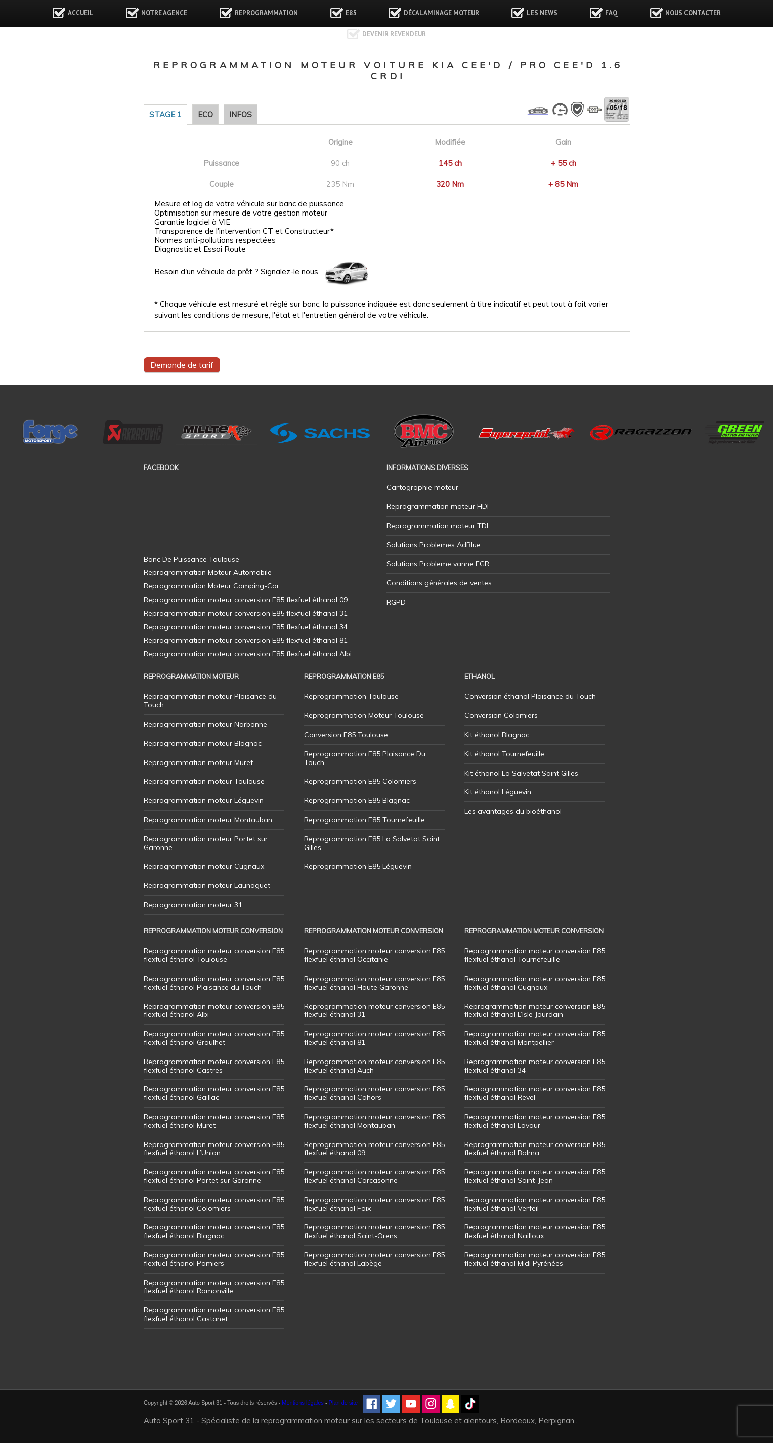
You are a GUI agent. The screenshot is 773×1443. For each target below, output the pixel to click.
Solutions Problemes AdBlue (433, 544)
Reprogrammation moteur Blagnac (203, 743)
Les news (542, 13)
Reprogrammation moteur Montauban (208, 819)
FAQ (611, 13)
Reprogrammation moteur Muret (198, 762)
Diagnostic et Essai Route (200, 249)
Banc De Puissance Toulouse (191, 559)
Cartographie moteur (422, 487)
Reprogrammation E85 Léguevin (358, 866)
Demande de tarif (181, 365)
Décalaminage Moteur (441, 13)
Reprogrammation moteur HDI (437, 506)
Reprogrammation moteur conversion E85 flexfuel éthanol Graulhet (214, 1038)
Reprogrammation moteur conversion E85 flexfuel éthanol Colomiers (214, 1204)
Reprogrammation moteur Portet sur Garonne (206, 843)
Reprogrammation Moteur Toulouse (364, 715)
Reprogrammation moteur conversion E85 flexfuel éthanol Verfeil (534, 1204)
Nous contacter (693, 13)
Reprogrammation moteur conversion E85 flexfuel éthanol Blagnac (214, 1231)
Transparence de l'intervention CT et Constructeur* (244, 231)
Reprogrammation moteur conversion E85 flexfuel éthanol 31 (374, 1011)
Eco (205, 114)
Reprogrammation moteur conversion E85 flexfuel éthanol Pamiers (214, 1259)
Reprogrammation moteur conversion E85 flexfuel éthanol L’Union (214, 1149)
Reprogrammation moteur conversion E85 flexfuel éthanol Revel (534, 1093)
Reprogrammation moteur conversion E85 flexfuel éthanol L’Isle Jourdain (534, 1011)
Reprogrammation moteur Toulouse (204, 781)
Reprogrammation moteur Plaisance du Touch (210, 700)
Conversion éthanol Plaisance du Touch (530, 696)
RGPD (396, 602)
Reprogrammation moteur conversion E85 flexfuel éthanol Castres (214, 1066)
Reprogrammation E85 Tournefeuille (364, 819)
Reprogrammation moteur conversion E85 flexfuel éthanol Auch (374, 1066)
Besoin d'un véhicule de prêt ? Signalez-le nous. (237, 271)
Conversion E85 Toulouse (346, 734)
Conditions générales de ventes (439, 582)
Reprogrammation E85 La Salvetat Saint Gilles (372, 843)
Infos (240, 114)
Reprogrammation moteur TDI (437, 525)
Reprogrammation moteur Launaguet (207, 885)
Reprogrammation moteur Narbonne (205, 724)
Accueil (81, 13)
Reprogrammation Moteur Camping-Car (211, 585)
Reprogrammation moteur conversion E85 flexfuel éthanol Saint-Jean (534, 1176)
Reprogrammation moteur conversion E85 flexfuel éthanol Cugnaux (534, 983)
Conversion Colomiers (501, 715)
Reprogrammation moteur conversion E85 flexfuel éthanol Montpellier (534, 1038)
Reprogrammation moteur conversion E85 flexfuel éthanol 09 (374, 1149)
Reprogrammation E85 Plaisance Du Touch (364, 758)
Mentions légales (303, 1402)
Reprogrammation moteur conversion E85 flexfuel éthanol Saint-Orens (374, 1231)
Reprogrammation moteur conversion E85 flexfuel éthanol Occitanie (374, 955)
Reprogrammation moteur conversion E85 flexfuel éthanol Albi (214, 1011)
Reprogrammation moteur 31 (193, 904)
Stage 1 (165, 114)
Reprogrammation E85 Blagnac (357, 800)
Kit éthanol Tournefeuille (504, 753)
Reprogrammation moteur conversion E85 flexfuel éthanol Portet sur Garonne (214, 1176)
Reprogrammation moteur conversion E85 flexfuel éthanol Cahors (374, 1093)
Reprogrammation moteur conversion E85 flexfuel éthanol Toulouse (214, 955)
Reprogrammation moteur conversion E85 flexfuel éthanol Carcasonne (374, 1176)
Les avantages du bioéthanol (513, 811)
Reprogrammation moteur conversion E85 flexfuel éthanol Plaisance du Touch (214, 983)
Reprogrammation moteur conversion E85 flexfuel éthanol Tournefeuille (534, 955)
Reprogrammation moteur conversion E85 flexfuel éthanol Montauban (374, 1121)
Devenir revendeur (394, 34)
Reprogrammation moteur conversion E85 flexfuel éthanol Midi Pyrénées (534, 1259)
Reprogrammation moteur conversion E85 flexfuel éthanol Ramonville (214, 1287)
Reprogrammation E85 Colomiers (360, 781)
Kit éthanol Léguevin (497, 791)
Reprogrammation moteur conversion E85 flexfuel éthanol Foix (374, 1204)
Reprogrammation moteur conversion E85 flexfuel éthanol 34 (534, 1066)
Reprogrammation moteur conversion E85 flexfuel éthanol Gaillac (214, 1093)
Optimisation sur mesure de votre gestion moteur (240, 213)
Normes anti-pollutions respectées (215, 240)
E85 (351, 13)
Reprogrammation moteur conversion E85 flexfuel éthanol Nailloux (534, 1231)
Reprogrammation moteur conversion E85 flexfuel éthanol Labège (374, 1259)
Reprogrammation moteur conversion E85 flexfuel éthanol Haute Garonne (374, 983)
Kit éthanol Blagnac (496, 734)
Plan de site (343, 1402)
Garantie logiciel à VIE (192, 222)
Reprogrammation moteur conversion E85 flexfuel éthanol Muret (214, 1121)
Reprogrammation (266, 13)
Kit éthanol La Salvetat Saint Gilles (521, 773)
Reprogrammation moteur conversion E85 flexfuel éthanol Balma (534, 1149)
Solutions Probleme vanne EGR (437, 563)
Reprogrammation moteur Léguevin (204, 800)
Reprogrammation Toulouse (351, 696)
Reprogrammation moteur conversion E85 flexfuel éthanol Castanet (214, 1314)
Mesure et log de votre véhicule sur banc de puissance (249, 203)
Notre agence (164, 13)
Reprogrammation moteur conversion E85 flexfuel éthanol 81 (374, 1038)
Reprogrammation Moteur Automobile (208, 572)
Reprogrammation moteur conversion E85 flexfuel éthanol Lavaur (534, 1121)
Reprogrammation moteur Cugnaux (204, 866)
